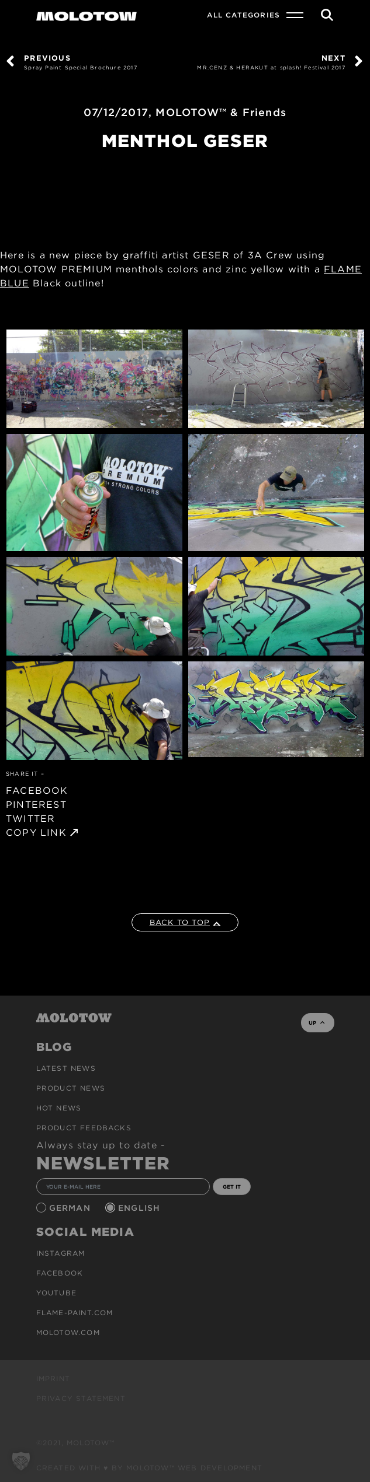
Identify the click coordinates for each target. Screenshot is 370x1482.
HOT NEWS (59, 1107)
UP (316, 1022)
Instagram (60, 1253)
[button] (21, 1461)
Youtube (56, 1292)
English (141, 1208)
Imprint (53, 1378)
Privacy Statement (81, 1398)
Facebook (60, 1273)
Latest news (66, 1068)
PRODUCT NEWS (70, 1088)
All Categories (243, 14)
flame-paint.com (74, 1312)
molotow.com (68, 1332)
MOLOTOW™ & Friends (220, 112)
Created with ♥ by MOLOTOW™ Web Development (149, 1467)
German (71, 1208)
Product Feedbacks (84, 1127)
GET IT (232, 1186)
